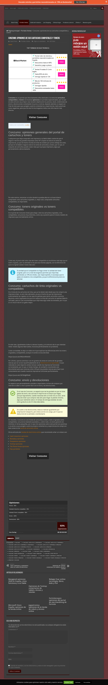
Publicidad (45, 8)
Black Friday (14, 22)
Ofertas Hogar (57, 22)
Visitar (61, 62)
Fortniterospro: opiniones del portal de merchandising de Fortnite (57, 601)
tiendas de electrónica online (31, 432)
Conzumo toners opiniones (16, 558)
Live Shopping (47, 22)
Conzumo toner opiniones (34, 553)
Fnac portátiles (15, 449)
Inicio (6, 8)
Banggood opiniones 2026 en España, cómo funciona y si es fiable (17, 581)
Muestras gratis (87, 22)
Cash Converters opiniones (19, 436)
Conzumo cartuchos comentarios (32, 542)
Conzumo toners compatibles (28, 555)
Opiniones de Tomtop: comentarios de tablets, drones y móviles (56, 566)
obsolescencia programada (49, 363)
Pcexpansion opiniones (17, 441)
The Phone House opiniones (19, 446)
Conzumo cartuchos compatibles (54, 542)
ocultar (27, 125)
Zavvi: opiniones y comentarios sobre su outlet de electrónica (20, 566)
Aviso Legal (13, 8)
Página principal (13, 31)
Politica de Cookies (23, 8)
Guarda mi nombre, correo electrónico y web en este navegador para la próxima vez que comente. (36, 666)
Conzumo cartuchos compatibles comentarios (21, 544)
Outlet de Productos (35, 22)
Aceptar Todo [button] (68, 682)
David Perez (13, 41)
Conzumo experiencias (49, 549)
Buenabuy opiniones (17, 439)
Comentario (13, 629)
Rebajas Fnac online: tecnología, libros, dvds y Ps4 (57, 581)
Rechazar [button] (77, 682)
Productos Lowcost (68, 22)
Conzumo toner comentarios (42, 551)
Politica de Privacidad (35, 8)
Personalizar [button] (87, 682)
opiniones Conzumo (13, 560)
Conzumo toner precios (51, 553)
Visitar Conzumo (38, 117)
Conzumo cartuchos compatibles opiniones (49, 544)
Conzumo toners (13, 555)
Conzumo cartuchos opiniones (43, 547)
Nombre (11, 647)
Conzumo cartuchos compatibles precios (19, 547)
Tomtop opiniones (16, 444)
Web (9, 659)
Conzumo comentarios (33, 549)
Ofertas (78, 22)
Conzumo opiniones (13, 551)
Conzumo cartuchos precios (16, 549)
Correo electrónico (15, 653)
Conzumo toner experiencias (16, 553)
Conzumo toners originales (34, 558)
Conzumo (17, 542)
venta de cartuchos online (29, 428)
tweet (10, 44)
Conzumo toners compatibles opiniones (51, 555)
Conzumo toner (26, 551)
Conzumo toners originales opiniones (55, 558)
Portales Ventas (24, 22)
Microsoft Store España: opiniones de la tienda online (17, 607)
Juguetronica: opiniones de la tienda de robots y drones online (38, 608)
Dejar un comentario (40, 41)
